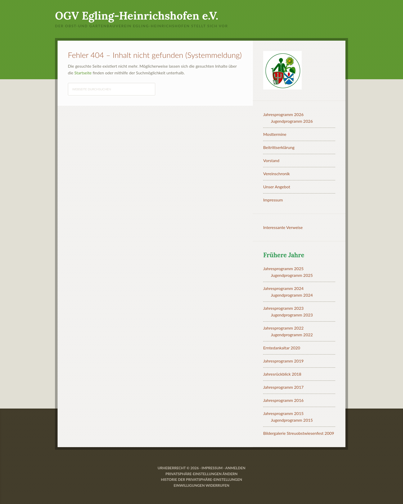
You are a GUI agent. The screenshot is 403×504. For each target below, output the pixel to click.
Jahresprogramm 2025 (283, 268)
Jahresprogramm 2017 (283, 387)
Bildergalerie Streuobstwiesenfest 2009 (298, 433)
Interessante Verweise (283, 227)
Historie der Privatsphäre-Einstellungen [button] (201, 479)
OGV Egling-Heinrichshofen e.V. (136, 16)
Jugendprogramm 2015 (292, 420)
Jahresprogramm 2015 (283, 413)
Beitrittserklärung (279, 147)
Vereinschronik (276, 173)
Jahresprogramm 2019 (283, 360)
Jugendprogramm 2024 (292, 295)
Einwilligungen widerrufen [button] (202, 485)
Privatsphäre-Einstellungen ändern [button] (201, 474)
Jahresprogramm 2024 (283, 288)
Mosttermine (274, 134)
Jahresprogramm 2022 (283, 327)
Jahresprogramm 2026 (283, 114)
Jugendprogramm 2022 (292, 334)
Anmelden (235, 468)
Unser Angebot (276, 186)
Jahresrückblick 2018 (282, 374)
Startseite (82, 72)
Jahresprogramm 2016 (283, 400)
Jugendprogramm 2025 (292, 275)
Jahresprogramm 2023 (283, 308)
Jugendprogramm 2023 (292, 314)
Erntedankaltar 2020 (281, 347)
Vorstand (271, 160)
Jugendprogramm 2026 (292, 121)
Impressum (273, 199)
